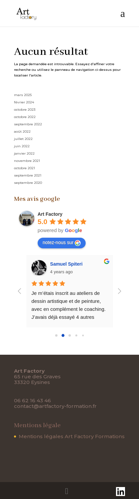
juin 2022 (22, 146)
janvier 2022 (24, 153)
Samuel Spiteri (66, 264)
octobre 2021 (24, 168)
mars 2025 (23, 95)
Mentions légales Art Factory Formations (72, 436)
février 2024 (24, 102)
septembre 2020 (28, 183)
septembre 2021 (27, 175)
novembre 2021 (27, 161)
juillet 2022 (23, 139)
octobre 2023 (24, 109)
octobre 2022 (25, 117)
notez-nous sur (62, 243)
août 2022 (22, 131)
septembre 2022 (28, 124)
